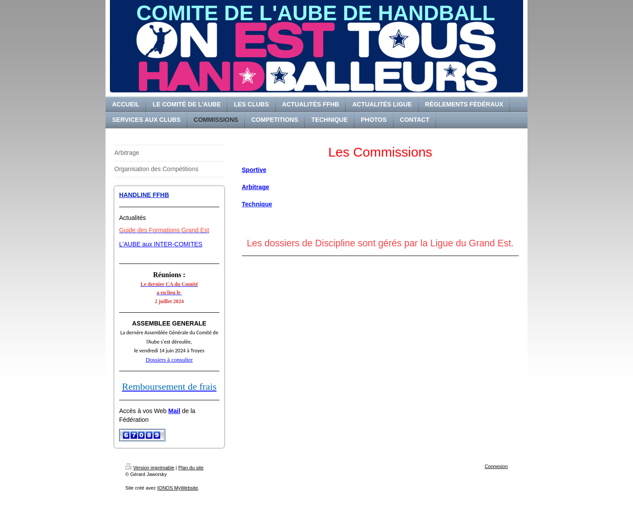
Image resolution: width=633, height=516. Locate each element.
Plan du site (191, 467)
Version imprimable (150, 467)
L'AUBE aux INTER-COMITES (160, 244)
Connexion (496, 466)
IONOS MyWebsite (177, 487)
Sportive (254, 169)
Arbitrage (255, 186)
